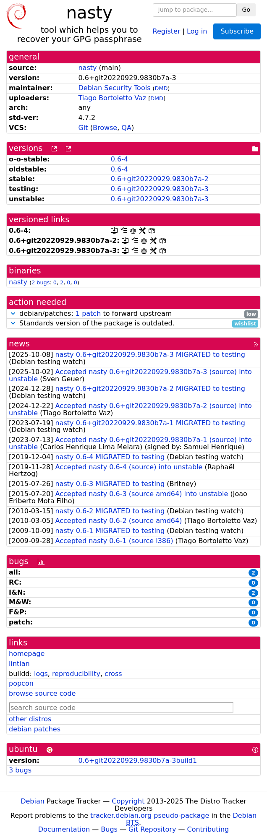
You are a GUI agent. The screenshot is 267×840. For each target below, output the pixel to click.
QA (126, 128)
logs (41, 674)
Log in (197, 31)
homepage (26, 654)
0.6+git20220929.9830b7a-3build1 (137, 761)
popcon (21, 683)
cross (113, 674)
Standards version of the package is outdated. (133, 323)
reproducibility (76, 674)
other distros (30, 719)
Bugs (109, 829)
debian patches (34, 729)
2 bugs (40, 282)
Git (83, 128)
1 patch (88, 313)
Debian (32, 801)
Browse (105, 128)
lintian (19, 664)
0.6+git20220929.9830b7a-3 (160, 189)
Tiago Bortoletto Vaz (112, 98)
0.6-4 (119, 159)
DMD (161, 88)
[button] (13, 313)
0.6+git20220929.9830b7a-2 (160, 179)
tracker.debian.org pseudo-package (149, 815)
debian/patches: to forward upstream (133, 313)
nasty (87, 68)
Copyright (128, 801)
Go (246, 9)
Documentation (64, 829)
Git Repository (152, 829)
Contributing (208, 829)
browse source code (42, 693)
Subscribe (237, 31)
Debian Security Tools (114, 88)
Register (167, 31)
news (19, 343)
